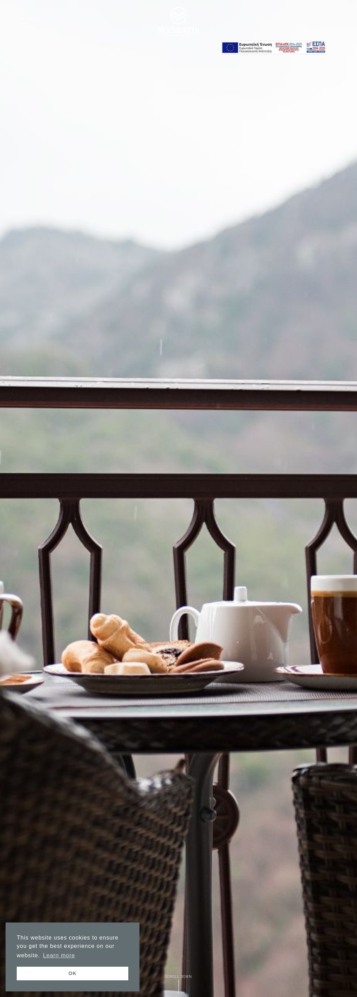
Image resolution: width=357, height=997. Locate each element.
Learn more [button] (59, 955)
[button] (30, 24)
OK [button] (72, 973)
